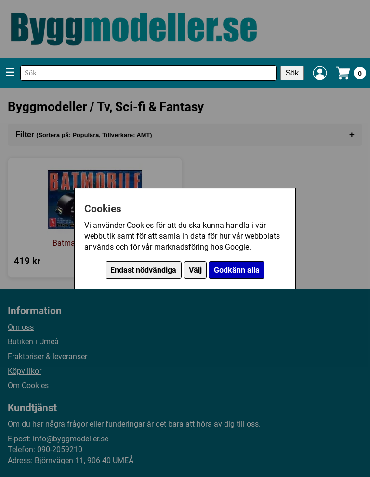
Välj (195, 270)
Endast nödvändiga (143, 270)
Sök (292, 73)
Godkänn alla (237, 270)
